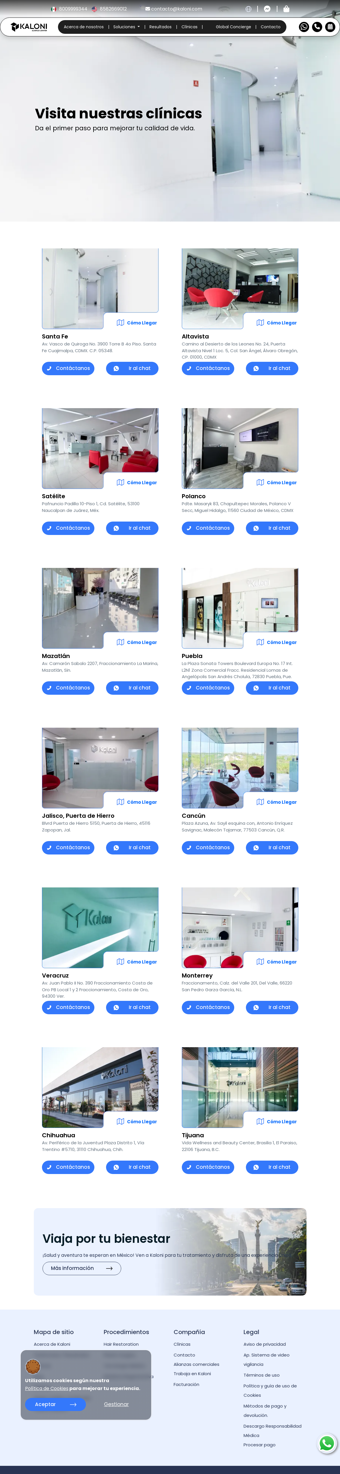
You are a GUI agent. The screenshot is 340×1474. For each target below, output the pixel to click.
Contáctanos (68, 368)
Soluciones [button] (124, 27)
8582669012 (109, 9)
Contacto (271, 27)
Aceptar (55, 1404)
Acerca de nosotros (84, 27)
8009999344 (70, 9)
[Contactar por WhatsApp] (304, 27)
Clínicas (190, 27)
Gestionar (116, 1404)
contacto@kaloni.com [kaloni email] (173, 9)
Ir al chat (132, 368)
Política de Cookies (46, 1388)
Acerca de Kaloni (52, 1344)
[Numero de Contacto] (317, 27)
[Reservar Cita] (330, 27)
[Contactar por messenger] (267, 9)
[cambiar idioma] (248, 9)
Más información (81, 1268)
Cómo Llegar (142, 323)
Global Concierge (233, 27)
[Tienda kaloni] (286, 9)
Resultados (160, 27)
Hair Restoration (121, 1344)
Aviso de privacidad (265, 1344)
